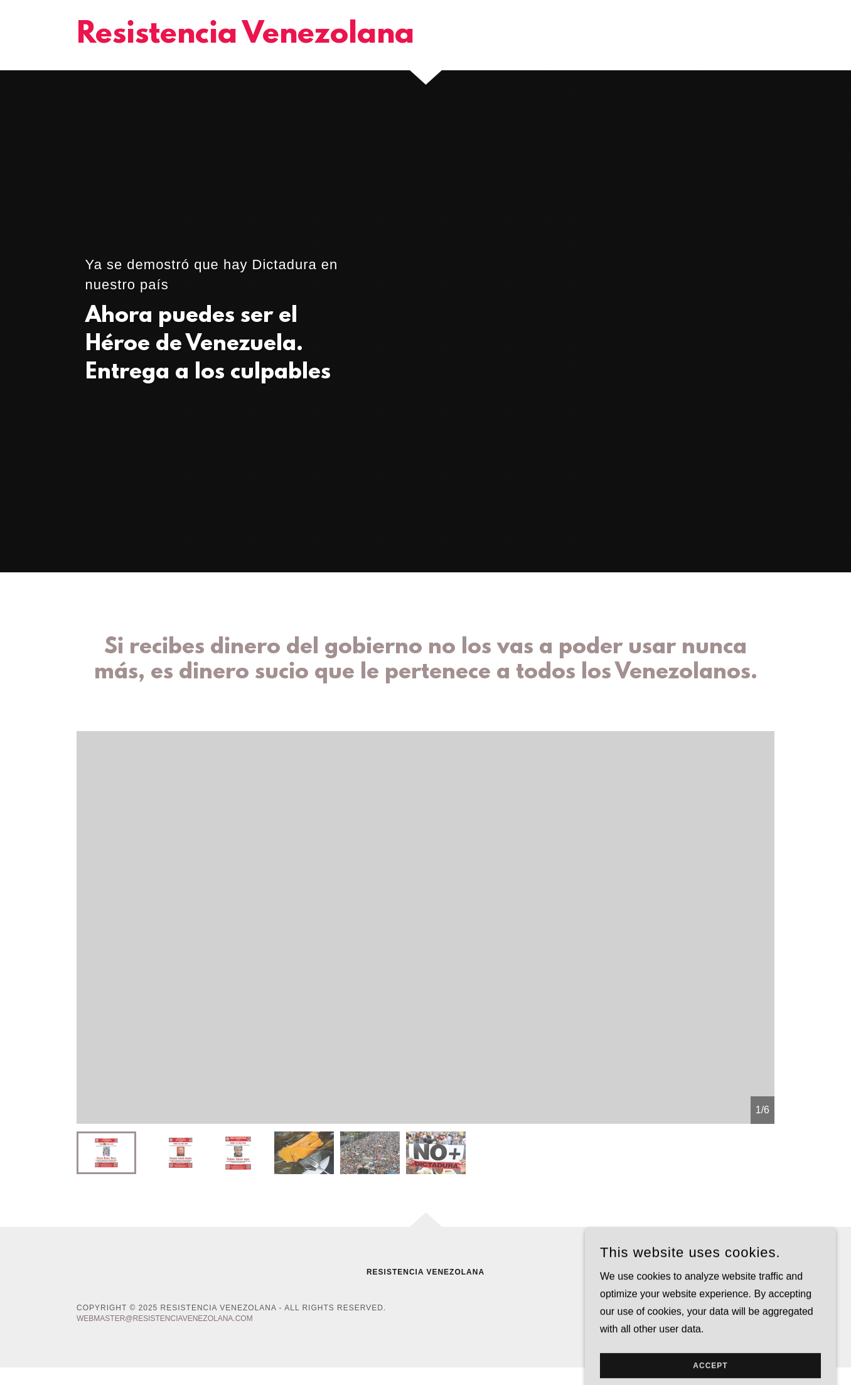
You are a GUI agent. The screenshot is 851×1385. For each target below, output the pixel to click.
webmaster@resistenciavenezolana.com (165, 1318)
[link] (245, 39)
